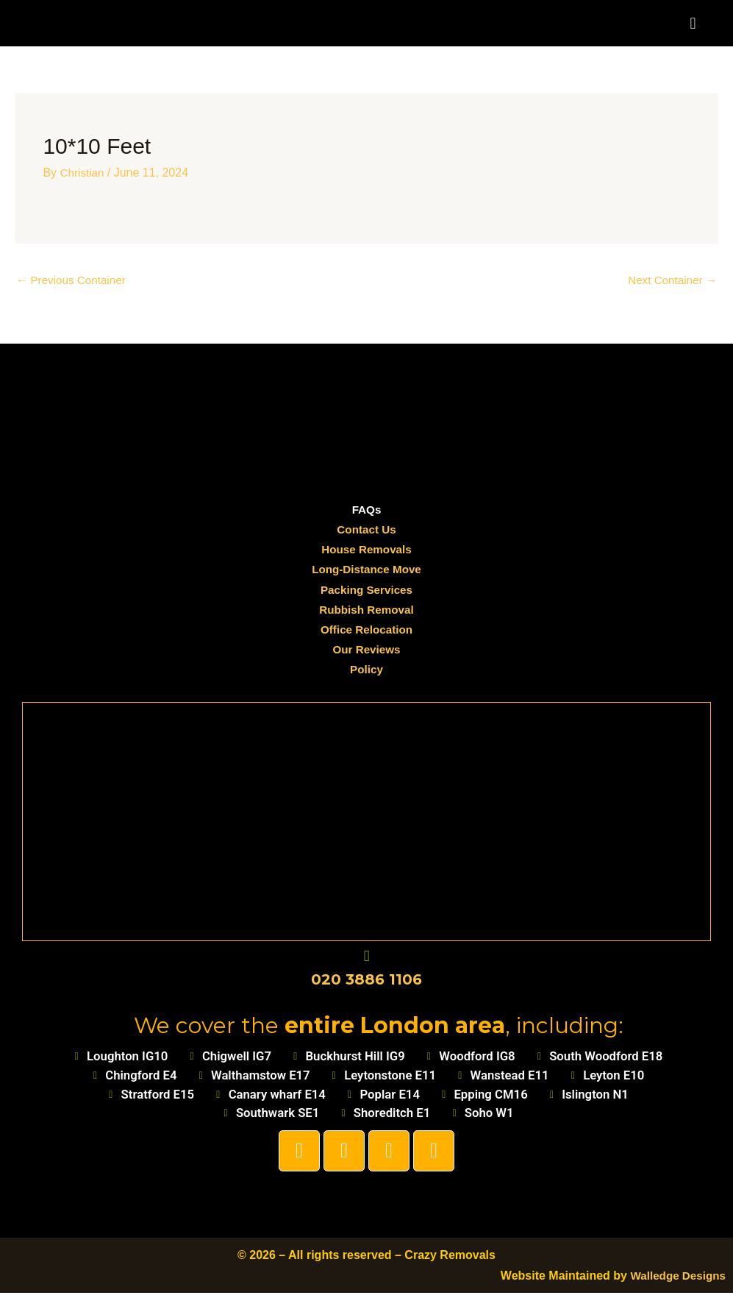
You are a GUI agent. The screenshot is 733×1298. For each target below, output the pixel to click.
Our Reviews (366, 651)
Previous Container (74, 280)
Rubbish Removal (366, 611)
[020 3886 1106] (366, 957)
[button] (693, 23)
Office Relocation (366, 631)
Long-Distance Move (366, 570)
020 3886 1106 (366, 981)
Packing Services (366, 590)
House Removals (366, 551)
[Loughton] (366, 819)
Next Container (670, 280)
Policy (366, 670)
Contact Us (366, 531)
